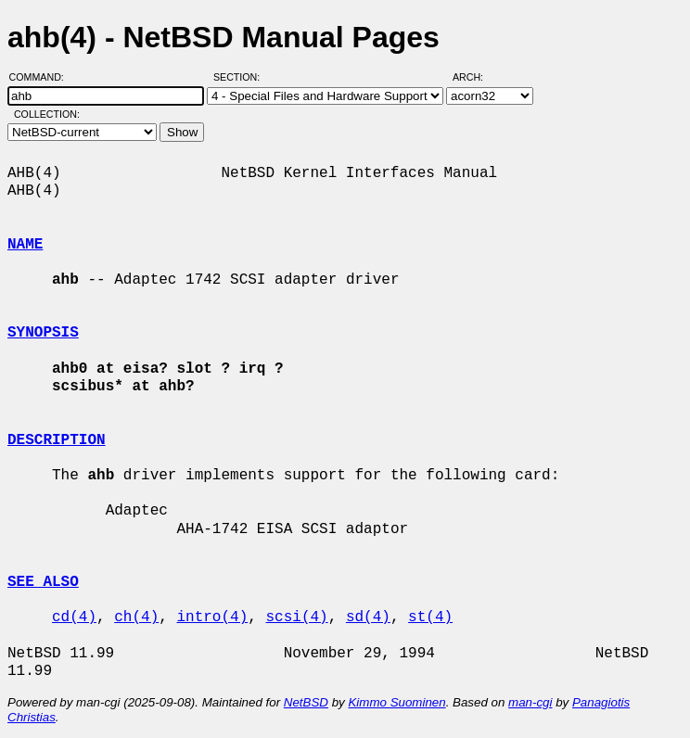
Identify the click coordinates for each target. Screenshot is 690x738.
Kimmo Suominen (396, 702)
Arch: (476, 77)
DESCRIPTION (56, 440)
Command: (42, 77)
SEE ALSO (43, 582)
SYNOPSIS (43, 333)
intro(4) (212, 617)
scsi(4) (296, 617)
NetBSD (306, 702)
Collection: (47, 114)
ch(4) (136, 617)
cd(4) (74, 617)
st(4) (430, 617)
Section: (240, 77)
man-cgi (530, 702)
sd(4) (368, 617)
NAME (25, 245)
